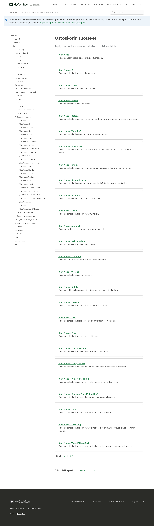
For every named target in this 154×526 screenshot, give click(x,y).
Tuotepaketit (19, 81)
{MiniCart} (20, 106)
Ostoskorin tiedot (23, 113)
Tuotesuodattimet (21, 64)
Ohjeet (15, 244)
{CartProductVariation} (27, 138)
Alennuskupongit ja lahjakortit (26, 92)
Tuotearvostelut (20, 78)
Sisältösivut (19, 230)
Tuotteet (18, 57)
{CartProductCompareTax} (28, 191)
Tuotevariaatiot (20, 74)
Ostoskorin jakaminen (25, 212)
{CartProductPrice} (26, 184)
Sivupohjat (16, 42)
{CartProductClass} (26, 127)
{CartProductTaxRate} (27, 177)
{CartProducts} (24, 120)
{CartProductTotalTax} (27, 205)
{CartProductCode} (26, 156)
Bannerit (18, 237)
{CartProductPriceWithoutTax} (30, 195)
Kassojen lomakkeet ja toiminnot (27, 220)
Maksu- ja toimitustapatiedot (25, 223)
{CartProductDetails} (26, 135)
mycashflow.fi (138, 501)
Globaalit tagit (20, 50)
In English (21, 514)
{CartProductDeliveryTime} (29, 163)
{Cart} (19, 103)
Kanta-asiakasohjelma (23, 88)
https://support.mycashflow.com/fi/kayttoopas (62, 22)
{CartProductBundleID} (27, 152)
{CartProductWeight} (26, 170)
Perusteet (16, 39)
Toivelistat (18, 96)
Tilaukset (18, 227)
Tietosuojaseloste (116, 501)
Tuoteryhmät (19, 67)
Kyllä (82, 470)
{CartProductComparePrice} (29, 188)
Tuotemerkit (19, 71)
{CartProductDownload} (28, 142)
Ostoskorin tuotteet (52, 12)
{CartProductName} (26, 131)
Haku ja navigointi (21, 53)
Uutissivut (18, 234)
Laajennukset (20, 241)
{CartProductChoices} (27, 145)
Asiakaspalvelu (77, 501)
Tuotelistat (18, 60)
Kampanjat (19, 85)
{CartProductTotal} (25, 202)
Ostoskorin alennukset (25, 110)
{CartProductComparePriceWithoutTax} (32, 198)
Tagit (32, 12)
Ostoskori (40, 12)
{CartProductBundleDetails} (29, 149)
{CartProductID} (24, 124)
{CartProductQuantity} (27, 166)
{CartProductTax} (25, 181)
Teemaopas (24, 12)
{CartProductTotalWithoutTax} (29, 209)
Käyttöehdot (98, 501)
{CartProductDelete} (26, 173)
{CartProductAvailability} (28, 159)
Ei (95, 470)
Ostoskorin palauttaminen (26, 216)
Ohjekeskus (14, 12)
